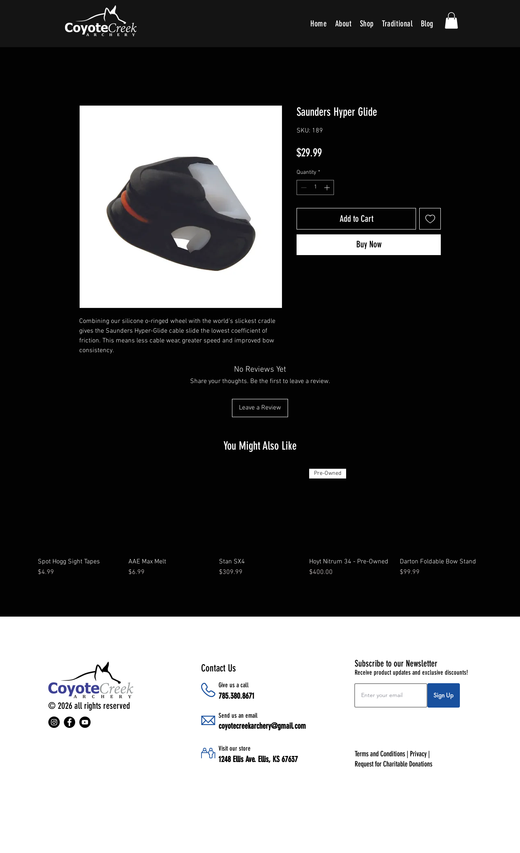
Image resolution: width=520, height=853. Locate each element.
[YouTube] (85, 722)
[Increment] (328, 187)
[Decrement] (303, 187)
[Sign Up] (443, 695)
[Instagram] (54, 722)
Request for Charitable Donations (393, 764)
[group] (260, 527)
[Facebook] (69, 722)
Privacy (418, 753)
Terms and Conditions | (382, 753)
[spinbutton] (315, 187)
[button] (451, 20)
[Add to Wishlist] (430, 218)
